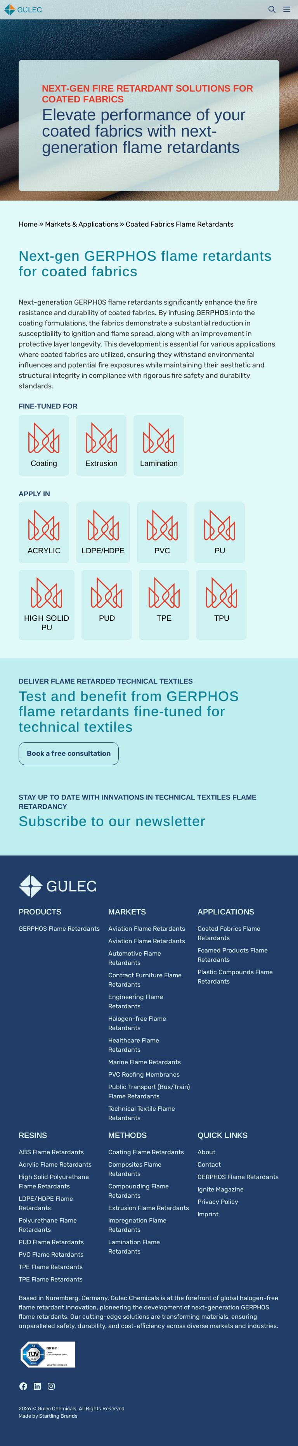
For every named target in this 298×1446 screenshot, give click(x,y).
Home (28, 224)
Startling (50, 1416)
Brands (69, 1416)
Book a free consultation (69, 753)
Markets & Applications (81, 224)
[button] (272, 9)
